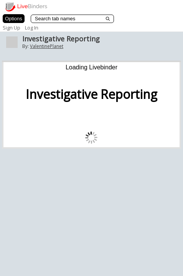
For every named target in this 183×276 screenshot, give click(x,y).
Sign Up (11, 27)
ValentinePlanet (46, 46)
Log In (31, 27)
